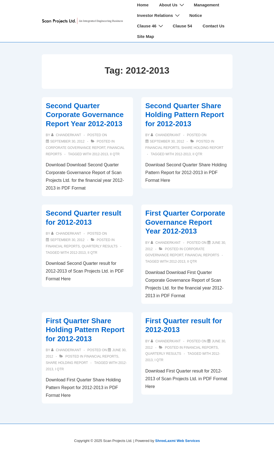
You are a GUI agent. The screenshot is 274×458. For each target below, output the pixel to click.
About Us (172, 4)
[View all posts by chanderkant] (66, 135)
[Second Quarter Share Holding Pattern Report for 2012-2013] (167, 141)
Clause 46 (151, 26)
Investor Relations (159, 15)
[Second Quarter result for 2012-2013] (67, 240)
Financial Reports (162, 148)
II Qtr (114, 154)
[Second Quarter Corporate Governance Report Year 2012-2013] (67, 141)
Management (206, 4)
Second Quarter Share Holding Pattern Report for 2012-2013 (184, 115)
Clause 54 (182, 26)
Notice (195, 15)
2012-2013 (100, 154)
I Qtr (59, 369)
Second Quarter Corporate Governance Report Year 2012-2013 (85, 115)
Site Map (145, 36)
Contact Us (214, 26)
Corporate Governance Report (76, 148)
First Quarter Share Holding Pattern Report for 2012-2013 (85, 330)
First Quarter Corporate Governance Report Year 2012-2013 (185, 222)
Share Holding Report (202, 148)
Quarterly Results (100, 246)
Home (143, 4)
